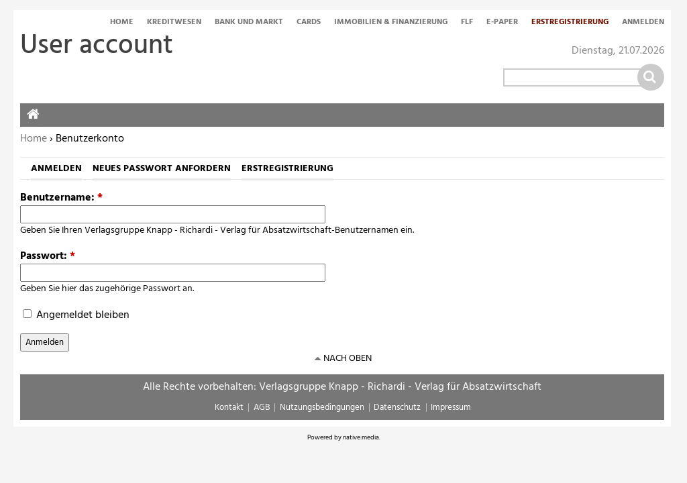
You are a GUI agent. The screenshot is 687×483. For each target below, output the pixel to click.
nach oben (347, 359)
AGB (262, 407)
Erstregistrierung (570, 23)
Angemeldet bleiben (76, 315)
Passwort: (47, 256)
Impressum (451, 407)
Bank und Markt (249, 23)
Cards (309, 23)
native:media (361, 437)
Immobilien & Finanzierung (390, 23)
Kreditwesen (174, 23)
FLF (467, 23)
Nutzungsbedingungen (322, 407)
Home (122, 23)
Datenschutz (397, 407)
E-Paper (502, 23)
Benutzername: (61, 198)
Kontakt (229, 407)
